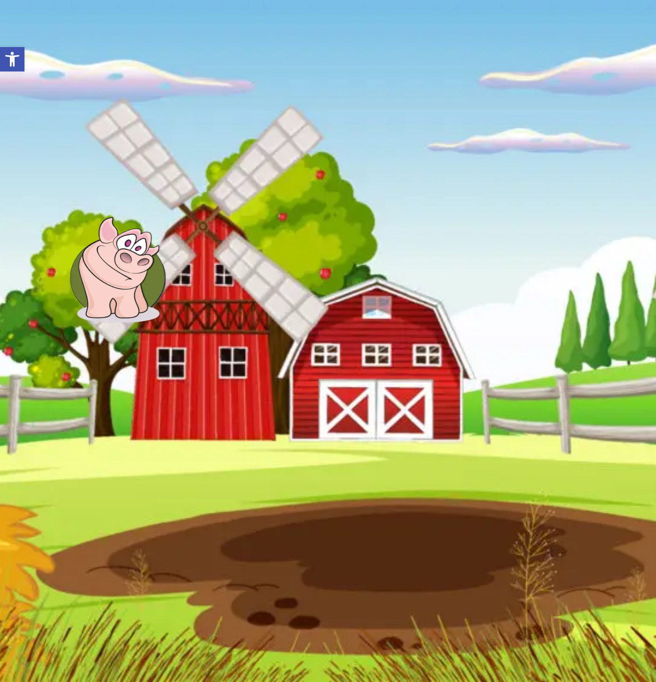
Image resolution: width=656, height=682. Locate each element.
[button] (12, 59)
